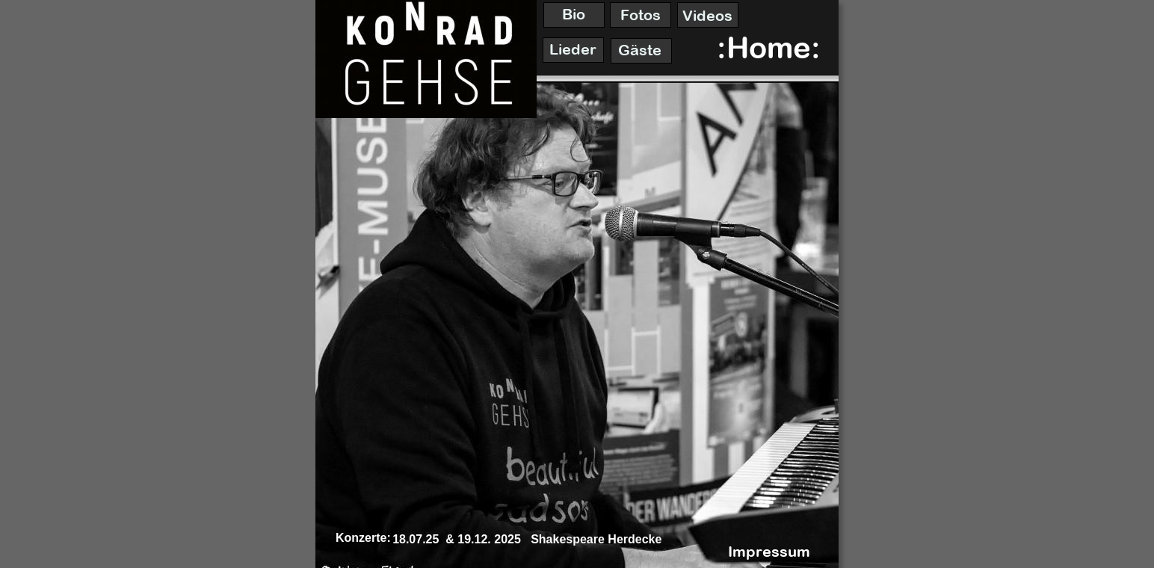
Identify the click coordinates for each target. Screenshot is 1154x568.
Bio (573, 13)
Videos (707, 15)
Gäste (639, 49)
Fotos (640, 14)
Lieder (572, 49)
